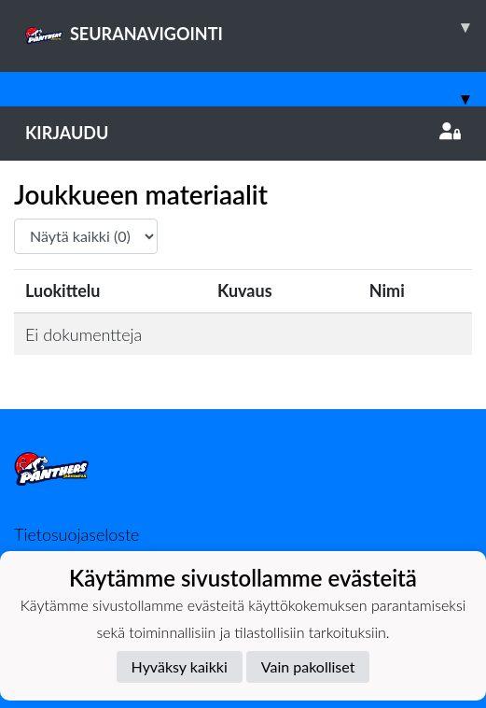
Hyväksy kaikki (180, 666)
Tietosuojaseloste (76, 534)
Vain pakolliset (308, 666)
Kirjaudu (243, 132)
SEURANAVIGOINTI (255, 27)
